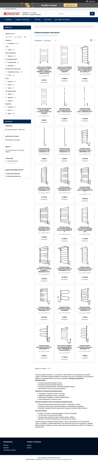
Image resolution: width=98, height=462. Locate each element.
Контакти (47, 19)
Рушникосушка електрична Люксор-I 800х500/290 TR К (64, 268)
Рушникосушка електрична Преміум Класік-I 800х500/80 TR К (64, 229)
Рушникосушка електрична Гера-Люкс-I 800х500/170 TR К (85, 189)
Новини (29, 445)
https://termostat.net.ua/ (13, 173)
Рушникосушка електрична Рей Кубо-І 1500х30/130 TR (84, 110)
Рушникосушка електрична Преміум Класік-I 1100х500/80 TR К (85, 229)
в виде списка (94, 40)
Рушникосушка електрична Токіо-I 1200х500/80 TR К (44, 188)
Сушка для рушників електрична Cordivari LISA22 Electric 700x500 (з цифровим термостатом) (44, 70)
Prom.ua (58, 457)
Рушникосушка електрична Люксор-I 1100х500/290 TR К (84, 268)
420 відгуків (92, 1)
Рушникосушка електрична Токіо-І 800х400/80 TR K (84, 150)
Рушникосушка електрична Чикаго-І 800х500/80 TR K (44, 308)
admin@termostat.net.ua (14, 176)
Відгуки (29, 447)
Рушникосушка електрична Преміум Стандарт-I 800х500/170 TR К (44, 269)
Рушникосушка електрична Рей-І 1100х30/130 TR (44, 150)
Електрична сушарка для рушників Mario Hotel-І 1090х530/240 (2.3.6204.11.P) (85, 69)
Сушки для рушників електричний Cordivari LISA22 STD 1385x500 (44, 111)
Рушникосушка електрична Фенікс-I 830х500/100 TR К (64, 188)
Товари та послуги (22, 19)
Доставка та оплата (62, 19)
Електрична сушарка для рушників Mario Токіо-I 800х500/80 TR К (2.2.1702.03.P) (64, 348)
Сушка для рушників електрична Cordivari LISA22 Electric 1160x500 (64, 69)
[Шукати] (92, 13)
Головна (8, 19)
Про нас (38, 19)
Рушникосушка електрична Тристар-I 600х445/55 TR (44, 347)
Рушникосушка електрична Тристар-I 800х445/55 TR (85, 347)
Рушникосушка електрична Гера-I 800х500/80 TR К (44, 228)
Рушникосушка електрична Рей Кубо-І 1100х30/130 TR (64, 110)
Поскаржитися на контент (50, 459)
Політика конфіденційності (65, 459)
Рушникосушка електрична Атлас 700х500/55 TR (84, 308)
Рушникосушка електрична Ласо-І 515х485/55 (64, 308)
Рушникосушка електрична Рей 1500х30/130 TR (64, 150)
